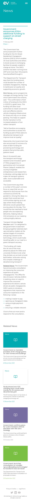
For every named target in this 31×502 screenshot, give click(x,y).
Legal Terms (22, 488)
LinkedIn (15, 492)
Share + (5, 44)
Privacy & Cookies (11, 488)
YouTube (19, 492)
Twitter (12, 492)
